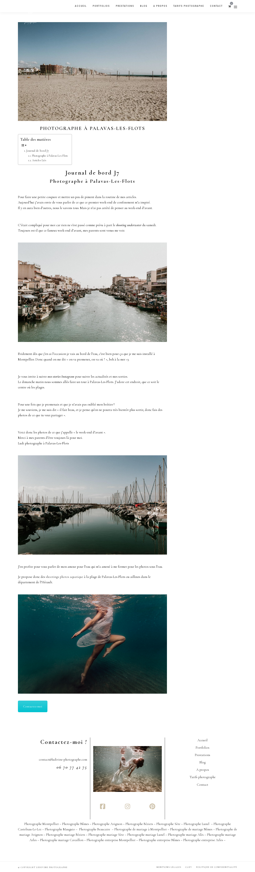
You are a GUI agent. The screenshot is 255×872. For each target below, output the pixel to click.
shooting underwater (128, 225)
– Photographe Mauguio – (60, 829)
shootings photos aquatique (64, 577)
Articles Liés (39, 160)
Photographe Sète (168, 824)
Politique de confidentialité (216, 867)
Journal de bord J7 (37, 150)
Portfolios (202, 747)
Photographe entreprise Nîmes (159, 840)
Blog (202, 762)
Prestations (202, 755)
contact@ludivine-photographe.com (63, 759)
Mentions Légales (169, 867)
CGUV (188, 867)
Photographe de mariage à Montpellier (140, 829)
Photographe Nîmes (76, 824)
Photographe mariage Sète (106, 835)
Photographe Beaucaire (95, 829)
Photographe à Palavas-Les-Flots (92, 128)
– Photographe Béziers (138, 824)
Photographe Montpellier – (43, 824)
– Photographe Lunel (195, 824)
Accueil (202, 740)
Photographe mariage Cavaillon (61, 840)
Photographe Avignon (107, 824)
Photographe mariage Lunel (146, 835)
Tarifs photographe (202, 777)
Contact (202, 785)
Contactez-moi (32, 706)
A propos (202, 770)
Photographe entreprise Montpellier (111, 840)
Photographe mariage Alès (186, 835)
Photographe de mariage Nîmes (191, 829)
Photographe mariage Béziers (65, 835)
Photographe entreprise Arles (203, 840)
